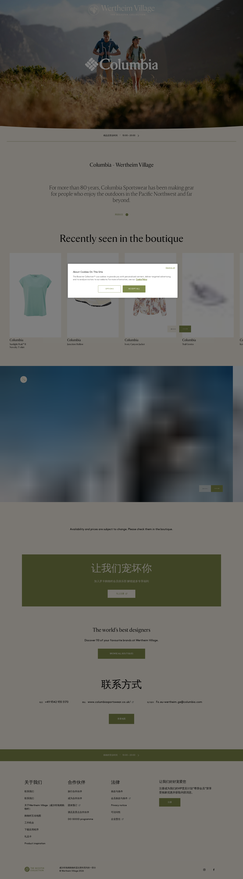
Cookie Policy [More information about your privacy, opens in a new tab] (141, 280)
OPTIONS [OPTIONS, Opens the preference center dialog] (109, 289)
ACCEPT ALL (134, 289)
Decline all (170, 268)
